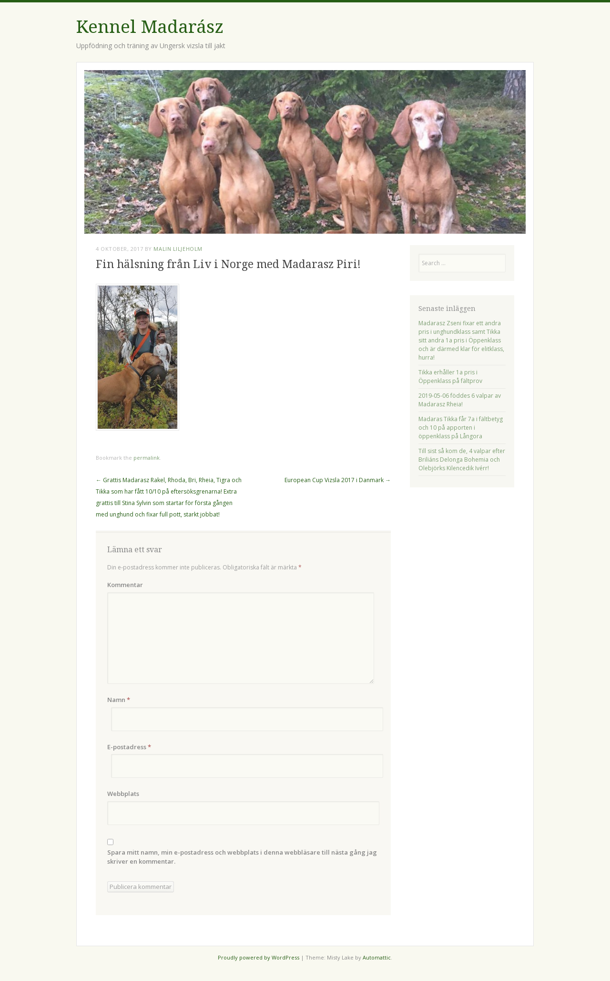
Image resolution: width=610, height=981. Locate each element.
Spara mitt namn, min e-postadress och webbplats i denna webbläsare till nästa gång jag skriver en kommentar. (242, 857)
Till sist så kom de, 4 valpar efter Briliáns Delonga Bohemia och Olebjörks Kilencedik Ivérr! (461, 459)
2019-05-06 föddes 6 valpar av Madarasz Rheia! (459, 400)
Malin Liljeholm (177, 248)
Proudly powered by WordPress (258, 957)
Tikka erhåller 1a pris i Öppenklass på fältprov (450, 376)
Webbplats (123, 793)
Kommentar (125, 584)
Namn (118, 699)
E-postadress (129, 747)
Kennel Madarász (150, 27)
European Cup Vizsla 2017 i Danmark (338, 480)
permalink (146, 457)
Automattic (377, 957)
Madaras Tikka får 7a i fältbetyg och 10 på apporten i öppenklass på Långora (460, 427)
